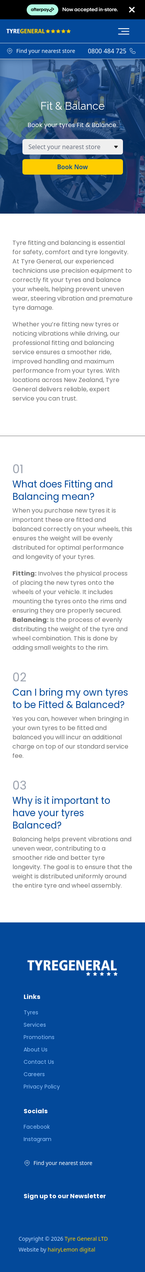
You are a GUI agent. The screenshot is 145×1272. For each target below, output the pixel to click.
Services (35, 1025)
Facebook (37, 1127)
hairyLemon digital (71, 1249)
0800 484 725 (107, 51)
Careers (34, 1074)
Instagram (37, 1139)
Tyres (31, 1012)
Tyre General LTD (86, 1238)
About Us (36, 1049)
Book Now (72, 167)
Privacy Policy (42, 1086)
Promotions (39, 1037)
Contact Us (39, 1062)
